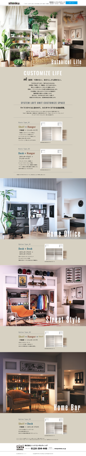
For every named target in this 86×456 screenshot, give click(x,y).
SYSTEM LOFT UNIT (40, 4)
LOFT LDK (31, 4)
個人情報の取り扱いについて (21, 453)
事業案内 (62, 4)
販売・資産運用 (50, 4)
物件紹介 (57, 4)
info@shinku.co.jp (60, 448)
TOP (26, 4)
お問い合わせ (71, 3)
